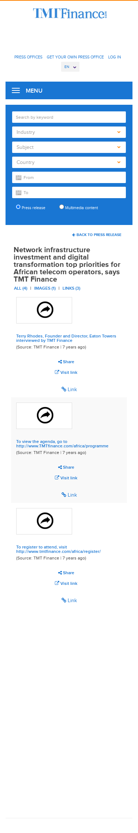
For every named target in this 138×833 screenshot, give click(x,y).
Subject (68, 147)
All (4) (20, 288)
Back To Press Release (96, 235)
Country (68, 162)
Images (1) (45, 288)
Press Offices (28, 57)
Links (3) (71, 288)
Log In (114, 57)
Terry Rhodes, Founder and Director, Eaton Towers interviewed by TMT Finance (66, 338)
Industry (68, 132)
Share (66, 361)
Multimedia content (78, 207)
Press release (30, 207)
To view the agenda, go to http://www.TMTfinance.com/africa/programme (62, 443)
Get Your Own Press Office (75, 57)
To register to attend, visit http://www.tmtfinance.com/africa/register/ (58, 549)
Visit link (66, 372)
